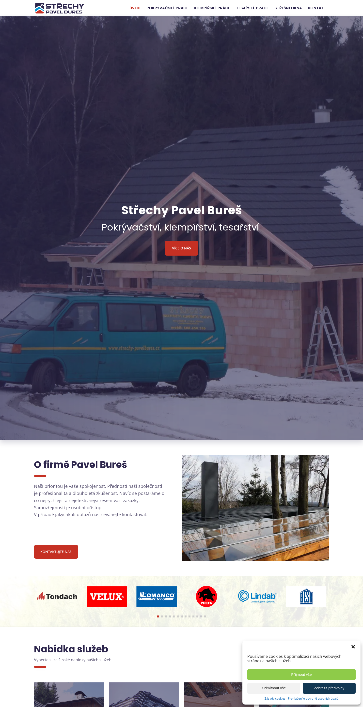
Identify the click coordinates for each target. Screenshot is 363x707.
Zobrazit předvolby (329, 688)
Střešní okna (288, 8)
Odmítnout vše (274, 688)
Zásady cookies (275, 698)
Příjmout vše (301, 674)
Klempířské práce (212, 8)
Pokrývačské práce (167, 8)
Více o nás (181, 248)
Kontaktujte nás (56, 551)
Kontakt (317, 8)
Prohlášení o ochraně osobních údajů (313, 698)
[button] (353, 646)
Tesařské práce (252, 8)
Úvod (135, 8)
